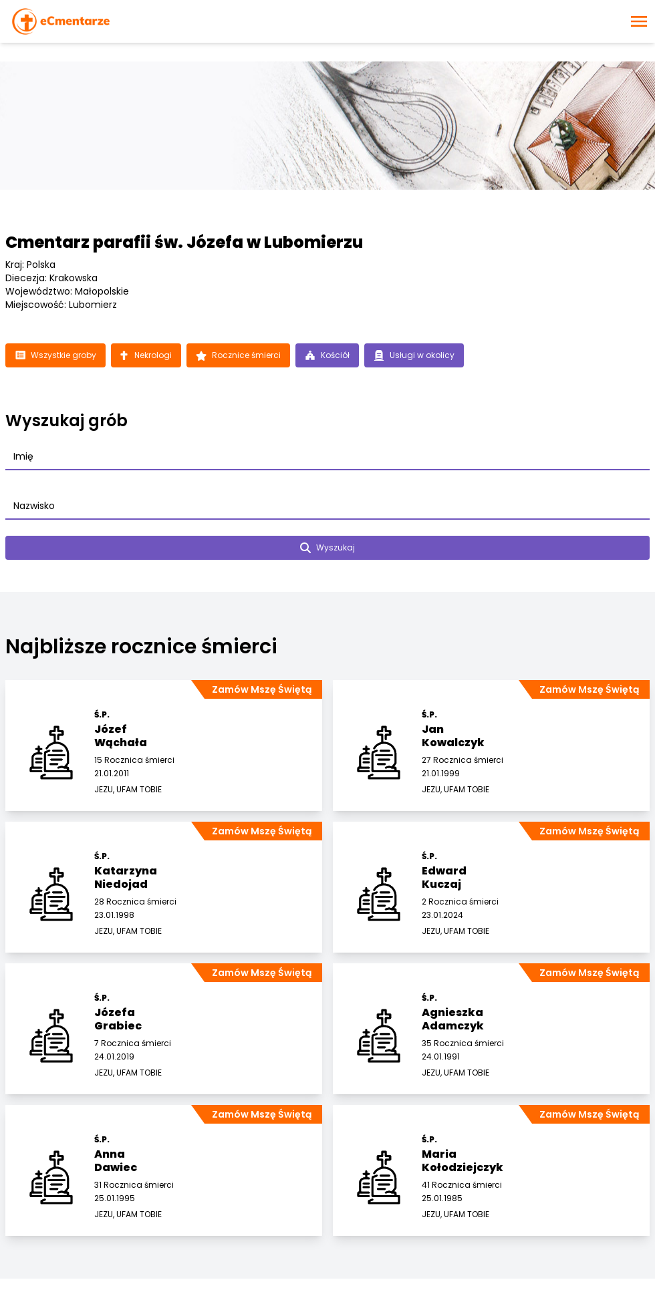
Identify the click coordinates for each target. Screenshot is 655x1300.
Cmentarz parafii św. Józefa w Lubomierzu (184, 242)
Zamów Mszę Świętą (261, 689)
